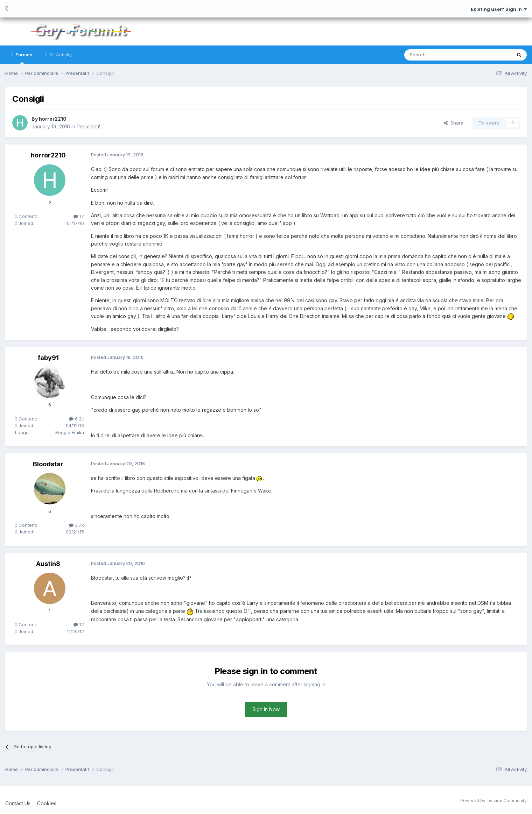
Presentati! (89, 126)
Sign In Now (266, 709)
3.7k (76, 525)
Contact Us (17, 803)
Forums (23, 58)
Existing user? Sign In (499, 9)
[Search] (440, 55)
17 (79, 216)
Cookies (46, 803)
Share (453, 123)
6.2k (76, 419)
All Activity (60, 54)
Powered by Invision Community (493, 800)
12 (79, 624)
